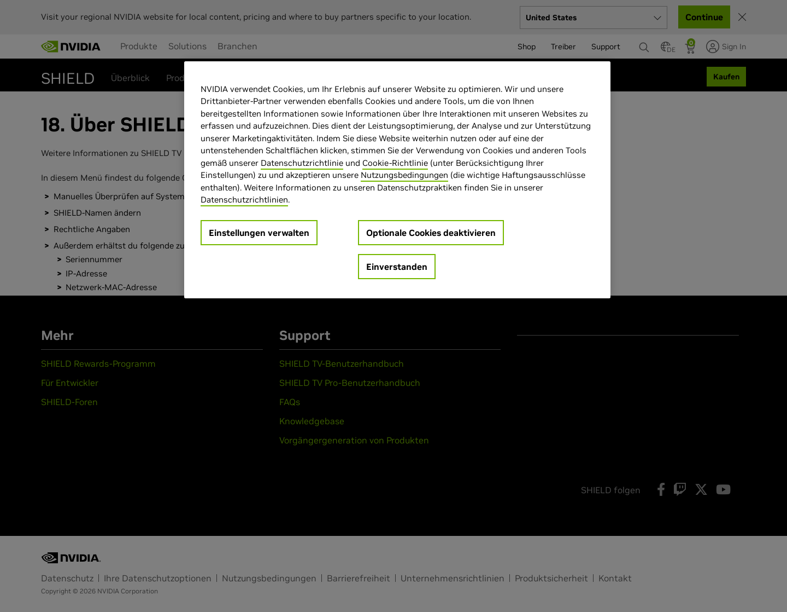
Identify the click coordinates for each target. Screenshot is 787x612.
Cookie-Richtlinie (395, 163)
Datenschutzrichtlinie (302, 163)
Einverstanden (396, 266)
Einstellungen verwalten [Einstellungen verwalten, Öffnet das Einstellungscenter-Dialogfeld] (259, 232)
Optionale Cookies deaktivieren (431, 232)
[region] (397, 179)
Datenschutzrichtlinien (244, 199)
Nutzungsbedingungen (404, 175)
